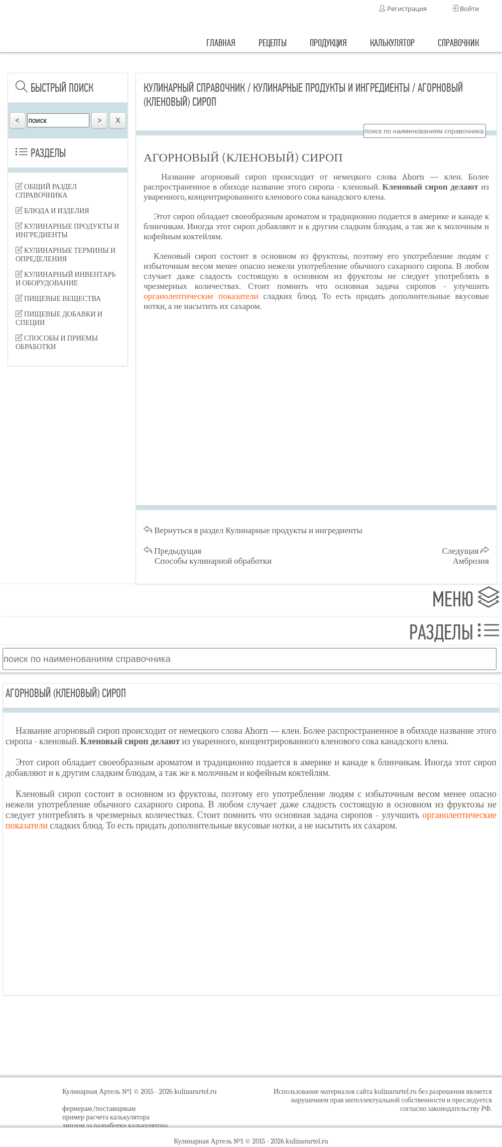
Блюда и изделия (52, 211)
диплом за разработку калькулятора (115, 1125)
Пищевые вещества (58, 298)
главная (220, 43)
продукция (328, 43)
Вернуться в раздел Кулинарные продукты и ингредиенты (253, 530)
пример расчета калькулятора (106, 1117)
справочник (458, 43)
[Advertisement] (68, 431)
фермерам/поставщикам (99, 1108)
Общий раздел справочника (46, 191)
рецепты (273, 43)
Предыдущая (208, 556)
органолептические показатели (201, 296)
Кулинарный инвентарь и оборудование (66, 278)
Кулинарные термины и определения (65, 254)
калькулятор (392, 43)
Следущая (465, 556)
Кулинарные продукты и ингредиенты (67, 230)
